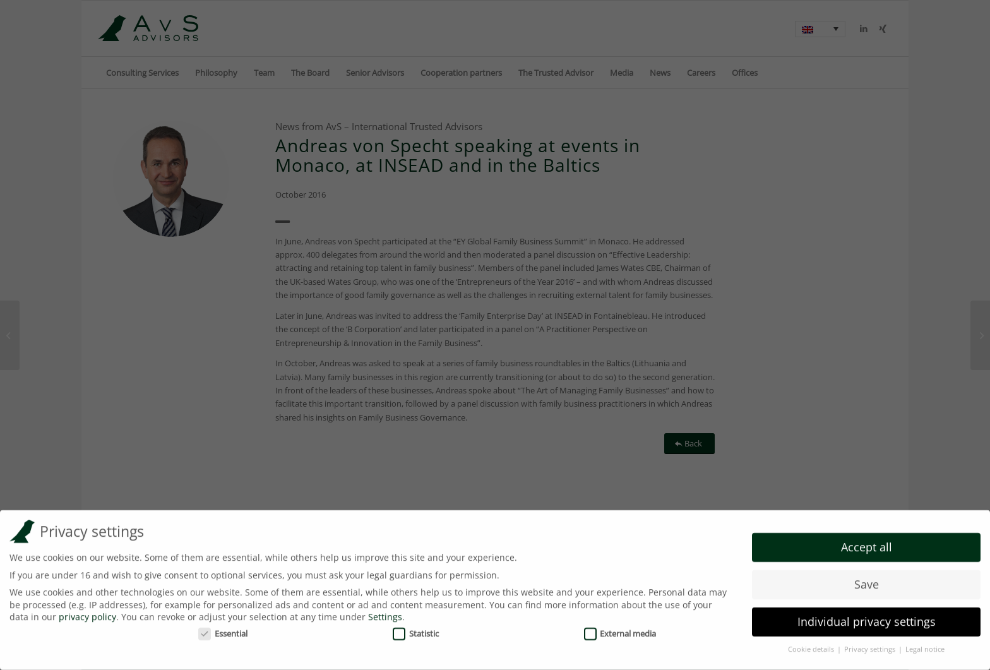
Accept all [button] (866, 542)
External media (620, 628)
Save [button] (866, 579)
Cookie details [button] (812, 644)
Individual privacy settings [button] (866, 617)
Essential (223, 628)
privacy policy (87, 612)
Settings (385, 612)
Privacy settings (870, 644)
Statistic (416, 628)
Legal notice (925, 644)
